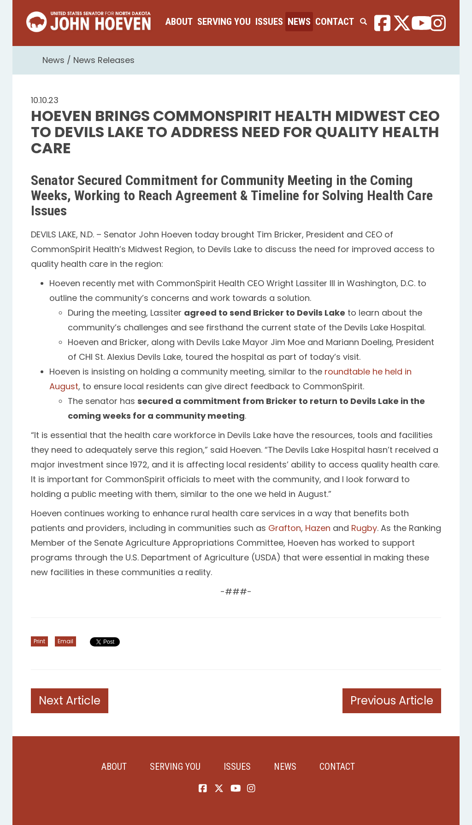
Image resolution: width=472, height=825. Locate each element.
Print (39, 641)
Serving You (224, 21)
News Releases (104, 60)
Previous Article (391, 700)
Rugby (364, 528)
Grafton (284, 528)
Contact (334, 21)
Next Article (69, 700)
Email (65, 641)
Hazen (317, 528)
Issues (269, 21)
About (179, 21)
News (299, 21)
